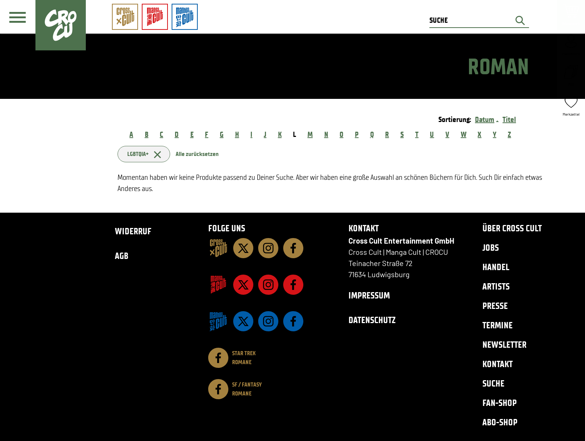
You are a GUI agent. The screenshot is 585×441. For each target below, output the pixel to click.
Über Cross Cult (512, 228)
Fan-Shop (499, 402)
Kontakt (497, 364)
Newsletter (504, 344)
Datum (484, 119)
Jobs (490, 247)
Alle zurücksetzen (197, 153)
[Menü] (17, 17)
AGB (121, 255)
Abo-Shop (499, 422)
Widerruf (133, 231)
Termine (497, 325)
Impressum (369, 295)
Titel (509, 119)
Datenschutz (371, 320)
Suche (493, 383)
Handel (495, 267)
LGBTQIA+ (143, 153)
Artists (496, 286)
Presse (495, 305)
